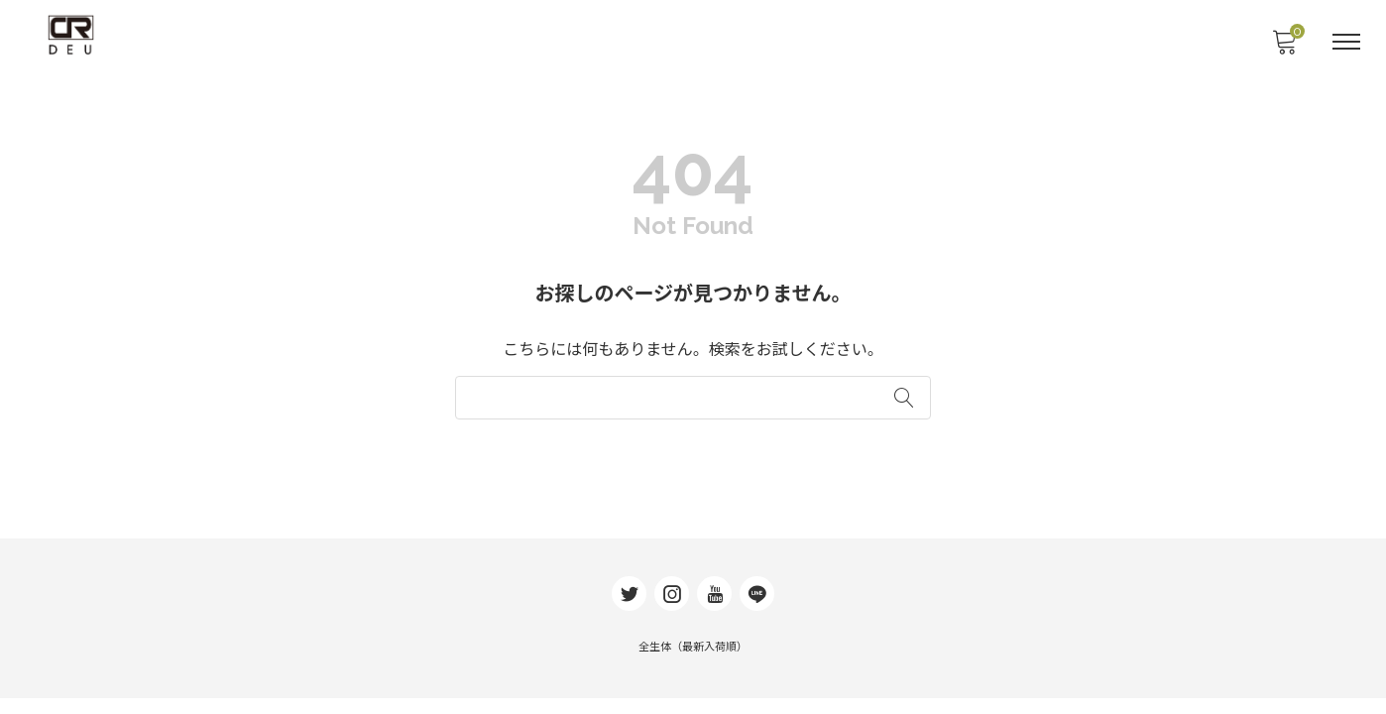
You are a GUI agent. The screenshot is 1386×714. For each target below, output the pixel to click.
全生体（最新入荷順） (693, 662)
